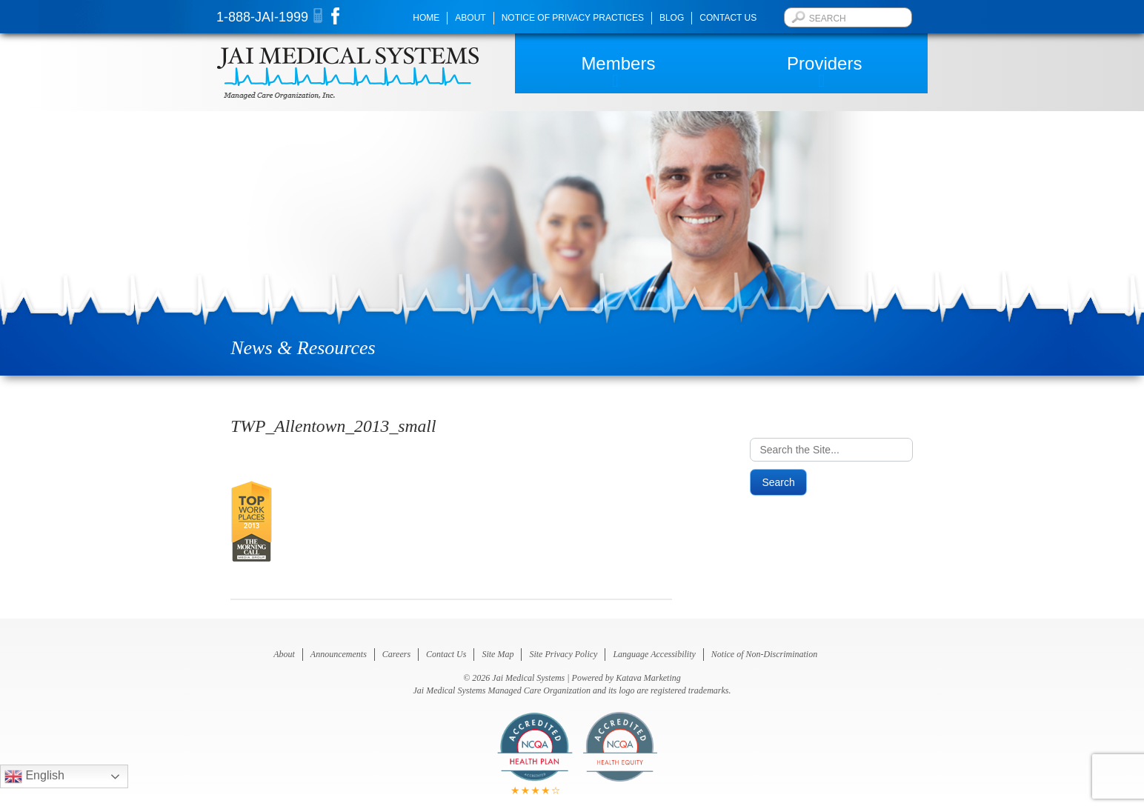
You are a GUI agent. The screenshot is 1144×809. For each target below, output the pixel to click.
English (34, 776)
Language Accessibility (654, 654)
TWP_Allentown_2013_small (333, 426)
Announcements (338, 654)
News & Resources (302, 348)
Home (426, 18)
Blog (671, 18)
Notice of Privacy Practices (573, 18)
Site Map (497, 654)
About (470, 18)
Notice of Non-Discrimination (764, 654)
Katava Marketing (648, 678)
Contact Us (727, 18)
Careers (396, 654)
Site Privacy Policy (563, 654)
